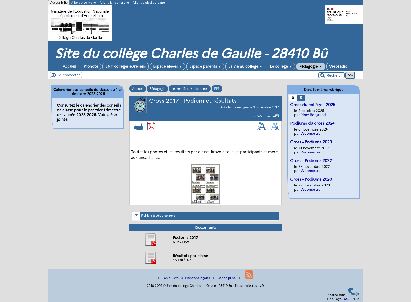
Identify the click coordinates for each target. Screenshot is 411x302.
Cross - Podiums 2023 (311, 141)
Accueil (69, 66)
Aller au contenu (83, 2)
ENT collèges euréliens (125, 66)
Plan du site (168, 278)
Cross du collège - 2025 (312, 104)
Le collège (281, 66)
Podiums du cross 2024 (312, 123)
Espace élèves (167, 66)
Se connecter (69, 75)
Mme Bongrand (313, 115)
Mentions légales (196, 278)
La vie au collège (245, 66)
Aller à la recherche (114, 2)
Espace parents (205, 66)
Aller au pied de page (149, 2)
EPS (217, 89)
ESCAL (347, 299)
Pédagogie (310, 66)
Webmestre (266, 116)
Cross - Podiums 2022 (311, 160)
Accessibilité (59, 2)
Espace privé (224, 278)
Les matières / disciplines (189, 89)
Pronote (91, 66)
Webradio (338, 66)
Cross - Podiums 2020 (311, 179)
